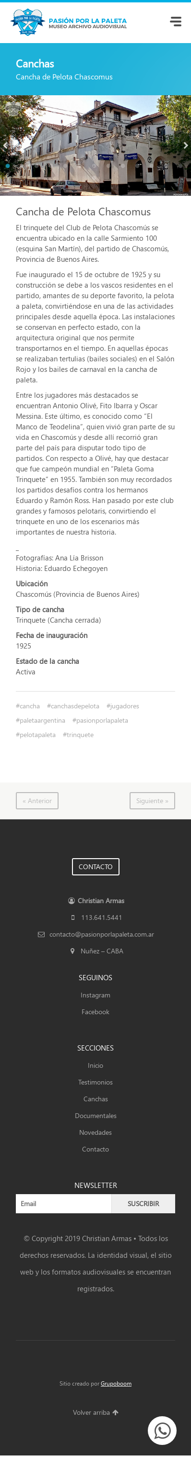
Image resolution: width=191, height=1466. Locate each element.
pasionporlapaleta (102, 720)
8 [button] (110, 167)
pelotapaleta (38, 734)
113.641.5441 (95, 917)
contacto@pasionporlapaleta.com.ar (95, 934)
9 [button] (124, 167)
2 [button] (23, 167)
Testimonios (95, 1081)
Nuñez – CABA (95, 950)
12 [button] (167, 167)
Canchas (96, 1098)
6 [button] (81, 167)
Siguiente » (152, 800)
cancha (30, 705)
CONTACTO (96, 866)
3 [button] (38, 167)
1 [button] (9, 167)
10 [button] (138, 167)
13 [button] (182, 167)
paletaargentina (42, 720)
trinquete (80, 734)
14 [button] (95, 179)
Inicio (95, 1065)
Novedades (95, 1132)
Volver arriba (96, 1412)
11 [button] (153, 167)
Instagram (95, 994)
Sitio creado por (95, 1383)
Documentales (96, 1115)
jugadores (124, 705)
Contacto (95, 1148)
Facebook (95, 1011)
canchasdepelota (75, 705)
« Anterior (37, 800)
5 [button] (67, 167)
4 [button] (52, 167)
